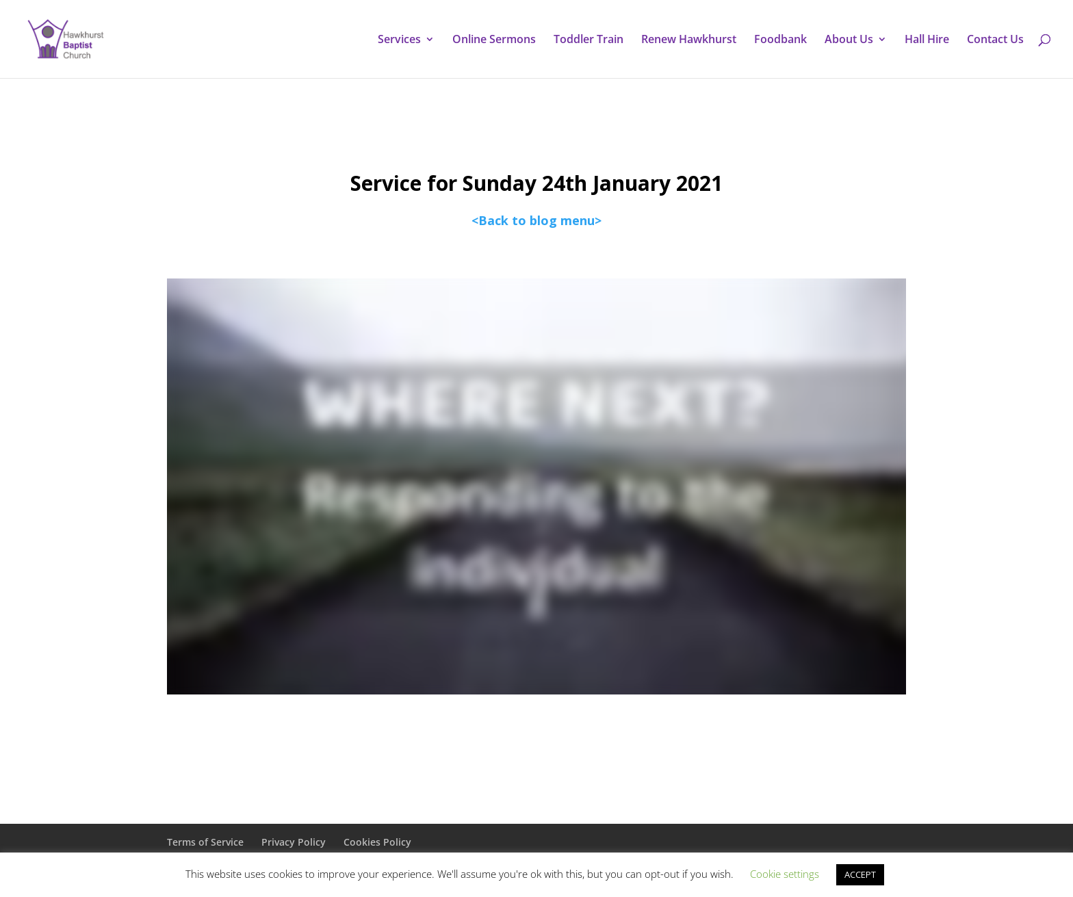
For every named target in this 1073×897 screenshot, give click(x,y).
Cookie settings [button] (784, 874)
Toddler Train (588, 40)
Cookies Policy (377, 841)
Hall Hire (927, 40)
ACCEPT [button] (860, 874)
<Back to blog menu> (536, 220)
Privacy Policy (293, 841)
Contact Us (995, 40)
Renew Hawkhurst (688, 40)
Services (399, 40)
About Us (849, 40)
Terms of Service (205, 841)
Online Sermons (494, 40)
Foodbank (780, 40)
